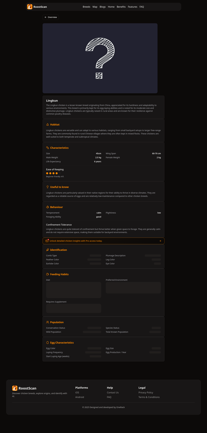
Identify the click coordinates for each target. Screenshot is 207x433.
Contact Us (113, 392)
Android (79, 397)
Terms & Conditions (149, 397)
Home (111, 6)
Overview (50, 17)
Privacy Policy (146, 392)
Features (132, 6)
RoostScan (37, 6)
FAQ (142, 6)
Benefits (121, 6)
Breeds (86, 6)
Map (95, 6)
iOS (77, 392)
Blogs (103, 6)
